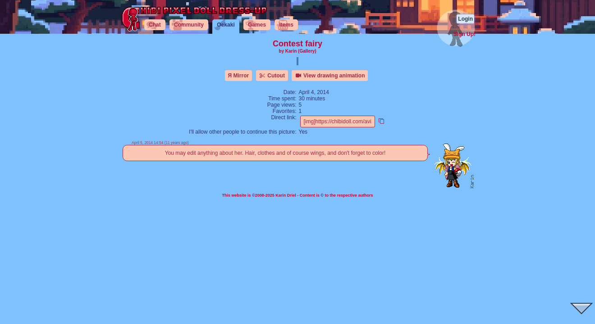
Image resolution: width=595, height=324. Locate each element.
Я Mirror (238, 75)
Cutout (272, 75)
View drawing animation (330, 75)
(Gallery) (307, 51)
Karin (291, 51)
